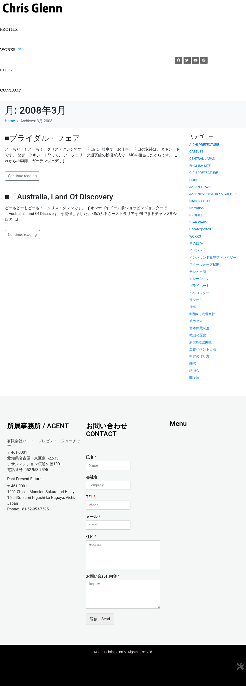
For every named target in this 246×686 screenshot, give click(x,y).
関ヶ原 (194, 378)
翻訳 (192, 363)
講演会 (194, 370)
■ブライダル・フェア (42, 138)
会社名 (92, 477)
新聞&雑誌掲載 (200, 342)
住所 (91, 536)
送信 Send (100, 619)
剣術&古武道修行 (202, 314)
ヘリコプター (199, 293)
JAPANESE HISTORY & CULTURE (213, 194)
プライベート (199, 286)
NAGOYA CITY (199, 201)
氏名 (91, 457)
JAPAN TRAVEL (201, 187)
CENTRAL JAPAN (202, 158)
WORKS (11, 50)
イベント (196, 250)
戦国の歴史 (197, 335)
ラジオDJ (196, 300)
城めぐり (196, 321)
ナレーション (199, 279)
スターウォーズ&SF (204, 264)
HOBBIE (195, 180)
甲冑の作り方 (199, 356)
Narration (196, 208)
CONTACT (10, 90)
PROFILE (9, 29)
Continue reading (22, 176)
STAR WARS (198, 222)
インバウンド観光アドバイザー (212, 257)
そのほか (196, 243)
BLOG (6, 70)
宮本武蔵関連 (199, 328)
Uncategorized (200, 229)
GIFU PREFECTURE (203, 173)
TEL (90, 497)
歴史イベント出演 (202, 349)
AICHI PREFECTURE (204, 145)
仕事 (192, 307)
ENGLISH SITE (200, 166)
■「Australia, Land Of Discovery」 (63, 196)
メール (93, 516)
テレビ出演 (197, 272)
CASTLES (196, 151)
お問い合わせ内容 (102, 576)
